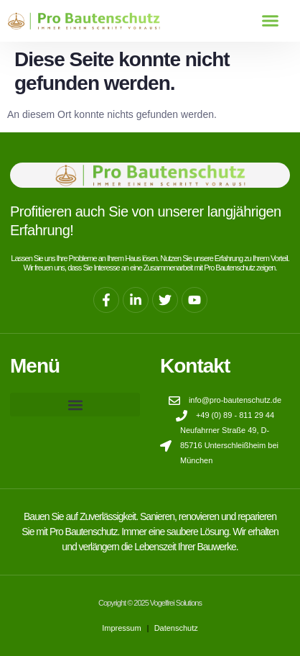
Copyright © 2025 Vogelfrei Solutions (150, 602)
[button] (269, 21)
